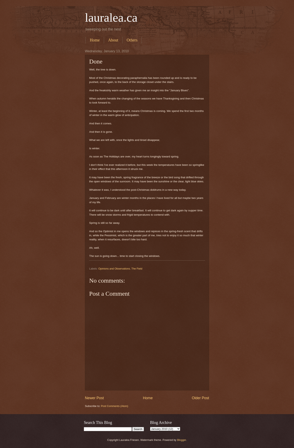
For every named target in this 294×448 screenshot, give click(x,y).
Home (95, 40)
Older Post (200, 398)
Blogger (181, 439)
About (113, 40)
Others (132, 40)
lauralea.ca (111, 17)
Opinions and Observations (114, 268)
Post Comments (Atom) (114, 406)
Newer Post (94, 398)
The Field (136, 268)
